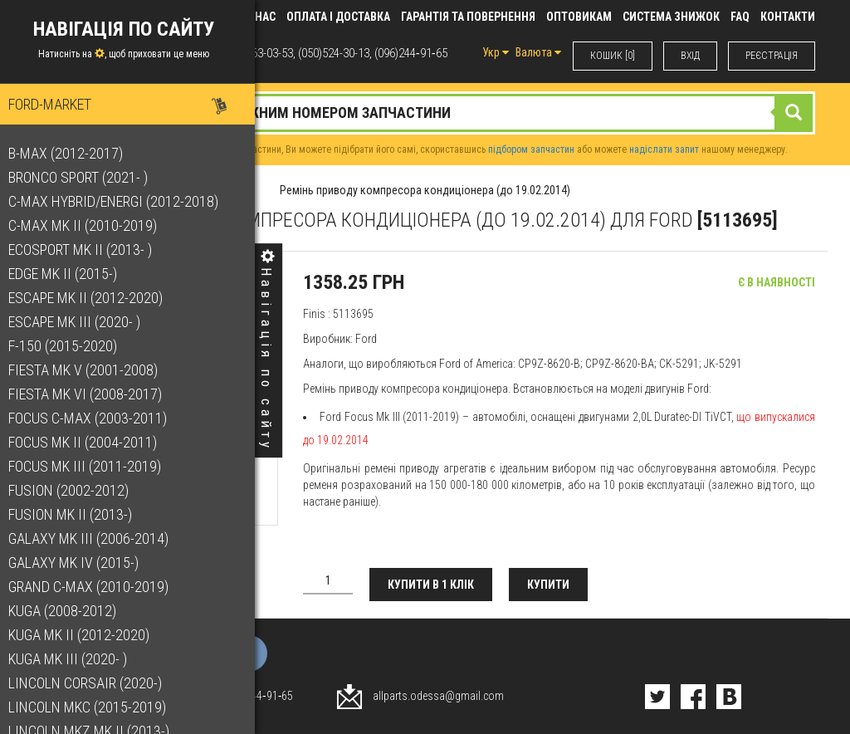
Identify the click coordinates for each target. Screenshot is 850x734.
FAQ (740, 16)
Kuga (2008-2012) (71, 610)
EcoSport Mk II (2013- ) (88, 249)
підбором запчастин (531, 149)
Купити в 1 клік (431, 584)
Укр (495, 52)
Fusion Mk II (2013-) (78, 514)
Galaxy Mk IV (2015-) (82, 562)
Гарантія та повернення (468, 16)
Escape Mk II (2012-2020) (94, 297)
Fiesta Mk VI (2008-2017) (93, 394)
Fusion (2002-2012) (77, 490)
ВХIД (690, 55)
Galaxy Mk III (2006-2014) (97, 538)
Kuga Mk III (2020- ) (76, 659)
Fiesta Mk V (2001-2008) (91, 370)
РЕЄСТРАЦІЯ (771, 55)
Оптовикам (579, 16)
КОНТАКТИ (787, 16)
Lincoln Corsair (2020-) (93, 683)
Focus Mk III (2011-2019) (93, 466)
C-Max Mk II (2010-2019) (91, 225)
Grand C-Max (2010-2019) (97, 586)
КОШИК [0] (612, 55)
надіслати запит (664, 149)
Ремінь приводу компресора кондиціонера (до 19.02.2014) (425, 190)
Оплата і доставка (338, 16)
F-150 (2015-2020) (71, 346)
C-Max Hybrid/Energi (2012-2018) (122, 201)
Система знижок (671, 16)
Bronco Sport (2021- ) (86, 177)
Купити (548, 584)
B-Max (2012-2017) (74, 153)
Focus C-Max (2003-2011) (96, 418)
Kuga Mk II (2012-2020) (87, 634)
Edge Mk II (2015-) (71, 273)
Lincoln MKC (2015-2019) (95, 707)
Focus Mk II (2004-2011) (91, 442)
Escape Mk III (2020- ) (83, 321)
